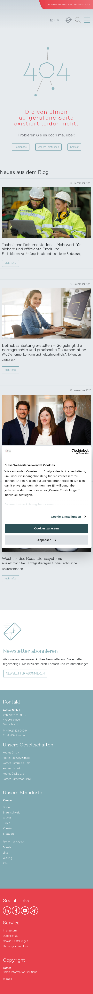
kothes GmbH (11, 752)
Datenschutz (10, 935)
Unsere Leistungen (48, 146)
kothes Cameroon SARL (17, 779)
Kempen (8, 800)
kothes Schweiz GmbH (16, 757)
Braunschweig (11, 812)
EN (57, 20)
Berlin (6, 807)
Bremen (7, 817)
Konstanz (9, 828)
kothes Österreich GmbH (17, 763)
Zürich (7, 863)
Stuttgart (8, 833)
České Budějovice (13, 842)
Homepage (20, 146)
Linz (5, 852)
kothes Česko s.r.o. (14, 773)
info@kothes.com (16, 735)
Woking (7, 858)
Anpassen (46, 540)
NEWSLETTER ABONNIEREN (25, 673)
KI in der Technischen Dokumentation (69, 4)
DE (51, 20)
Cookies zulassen (46, 528)
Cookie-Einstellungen (15, 941)
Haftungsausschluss (15, 946)
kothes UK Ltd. (11, 768)
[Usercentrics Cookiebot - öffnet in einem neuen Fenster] (71, 451)
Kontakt (74, 146)
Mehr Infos (10, 263)
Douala (7, 847)
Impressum (46, 504)
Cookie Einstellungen (66, 516)
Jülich (6, 823)
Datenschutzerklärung (20, 504)
